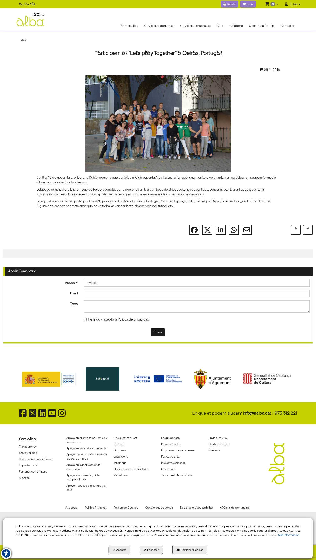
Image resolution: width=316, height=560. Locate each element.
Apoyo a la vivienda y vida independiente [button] (82, 477)
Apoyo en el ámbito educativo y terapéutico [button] (86, 440)
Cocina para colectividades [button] (131, 469)
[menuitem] (27, 4)
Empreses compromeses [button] (177, 450)
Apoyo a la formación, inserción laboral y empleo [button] (86, 456)
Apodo (71, 282)
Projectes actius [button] (171, 444)
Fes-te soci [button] (168, 469)
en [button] (27, 4)
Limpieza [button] (120, 450)
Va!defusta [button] (120, 475)
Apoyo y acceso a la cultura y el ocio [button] (86, 487)
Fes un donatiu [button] (170, 437)
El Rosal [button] (119, 444)
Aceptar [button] (119, 549)
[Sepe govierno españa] (49, 379)
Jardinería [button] (120, 462)
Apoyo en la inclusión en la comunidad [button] (83, 467)
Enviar (158, 332)
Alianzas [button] (24, 477)
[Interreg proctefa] (158, 379)
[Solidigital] (104, 379)
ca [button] (20, 4)
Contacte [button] (214, 450)
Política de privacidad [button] (133, 319)
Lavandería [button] (121, 456)
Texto (74, 304)
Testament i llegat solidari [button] (177, 475)
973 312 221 (286, 413)
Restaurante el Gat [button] (125, 437)
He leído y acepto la (116, 319)
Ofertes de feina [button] (218, 444)
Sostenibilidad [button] (28, 452)
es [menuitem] (33, 4)
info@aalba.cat (257, 413)
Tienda (229, 4)
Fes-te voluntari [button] (171, 456)
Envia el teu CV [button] (218, 437)
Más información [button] (288, 535)
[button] (271, 4)
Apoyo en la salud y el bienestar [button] (86, 448)
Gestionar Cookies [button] (190, 549)
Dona (248, 4)
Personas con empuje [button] (33, 471)
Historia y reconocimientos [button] (36, 459)
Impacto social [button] (28, 465)
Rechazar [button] (151, 549)
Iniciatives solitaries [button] (173, 462)
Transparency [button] (28, 446)
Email (74, 293)
